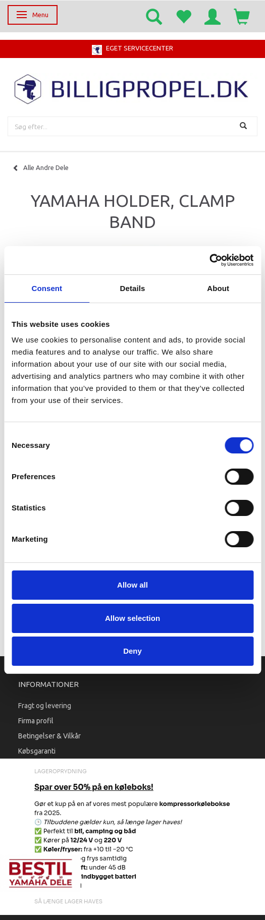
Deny (132, 651)
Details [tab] (132, 288)
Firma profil (36, 721)
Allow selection (132, 618)
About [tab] (218, 288)
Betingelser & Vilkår (49, 736)
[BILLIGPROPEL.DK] (132, 88)
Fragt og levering (44, 706)
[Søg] (244, 126)
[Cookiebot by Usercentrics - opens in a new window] (209, 260)
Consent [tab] (46, 288)
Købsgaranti (37, 751)
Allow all (132, 585)
